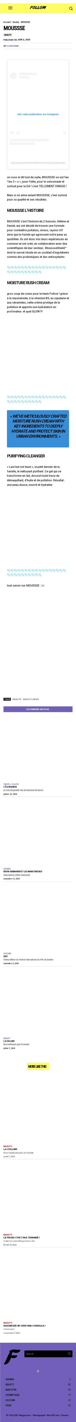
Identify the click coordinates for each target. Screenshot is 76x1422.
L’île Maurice (10, 786)
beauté (17, 699)
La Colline (8, 1041)
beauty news (31, 699)
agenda (7, 869)
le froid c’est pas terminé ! (21, 1237)
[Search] (69, 1353)
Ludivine (13, 45)
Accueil (6, 22)
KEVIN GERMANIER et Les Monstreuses (22, 871)
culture (7, 953)
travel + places (11, 784)
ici (42, 585)
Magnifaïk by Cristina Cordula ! (24, 1325)
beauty (16, 22)
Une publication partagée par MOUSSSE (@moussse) (38, 163)
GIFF (5, 956)
